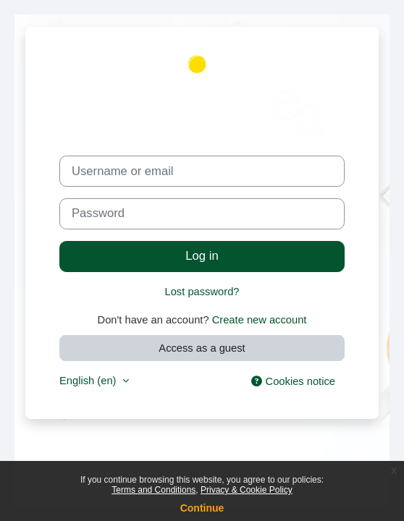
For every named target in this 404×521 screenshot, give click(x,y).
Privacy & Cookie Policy (247, 490)
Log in (201, 256)
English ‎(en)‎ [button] (89, 380)
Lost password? (202, 291)
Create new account (259, 320)
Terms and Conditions (153, 490)
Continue (202, 508)
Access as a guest (202, 348)
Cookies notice (293, 381)
